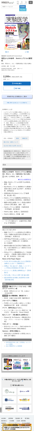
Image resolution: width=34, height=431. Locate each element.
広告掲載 (12, 420)
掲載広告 (24, 138)
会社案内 (3, 418)
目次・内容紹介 (8, 138)
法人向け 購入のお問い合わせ (12, 145)
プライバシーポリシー (14, 423)
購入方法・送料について (11, 142)
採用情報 (10, 418)
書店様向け (4, 420)
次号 (27, 52)
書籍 (22, 6)
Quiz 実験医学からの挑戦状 (14, 346)
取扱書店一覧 (19, 418)
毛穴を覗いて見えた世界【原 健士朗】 (17, 275)
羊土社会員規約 (26, 423)
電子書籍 (27, 418)
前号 (7, 52)
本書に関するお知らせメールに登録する (17, 102)
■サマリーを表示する (24, 179)
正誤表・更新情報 (21, 420)
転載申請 (3, 423)
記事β (22, 9)
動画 (17, 138)
